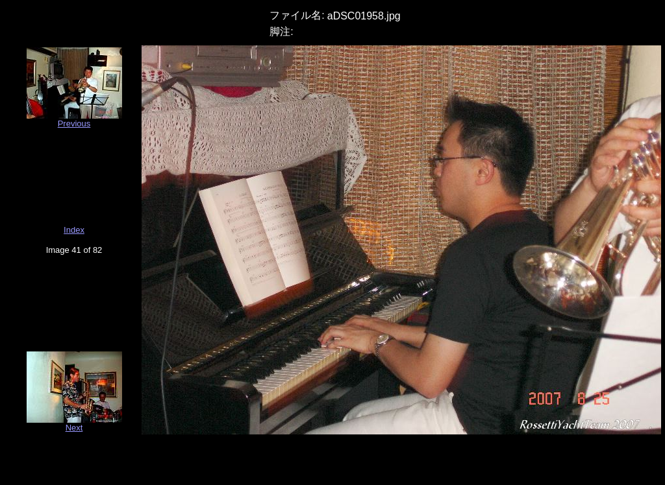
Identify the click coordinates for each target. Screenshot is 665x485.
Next (74, 427)
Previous (74, 123)
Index (74, 230)
